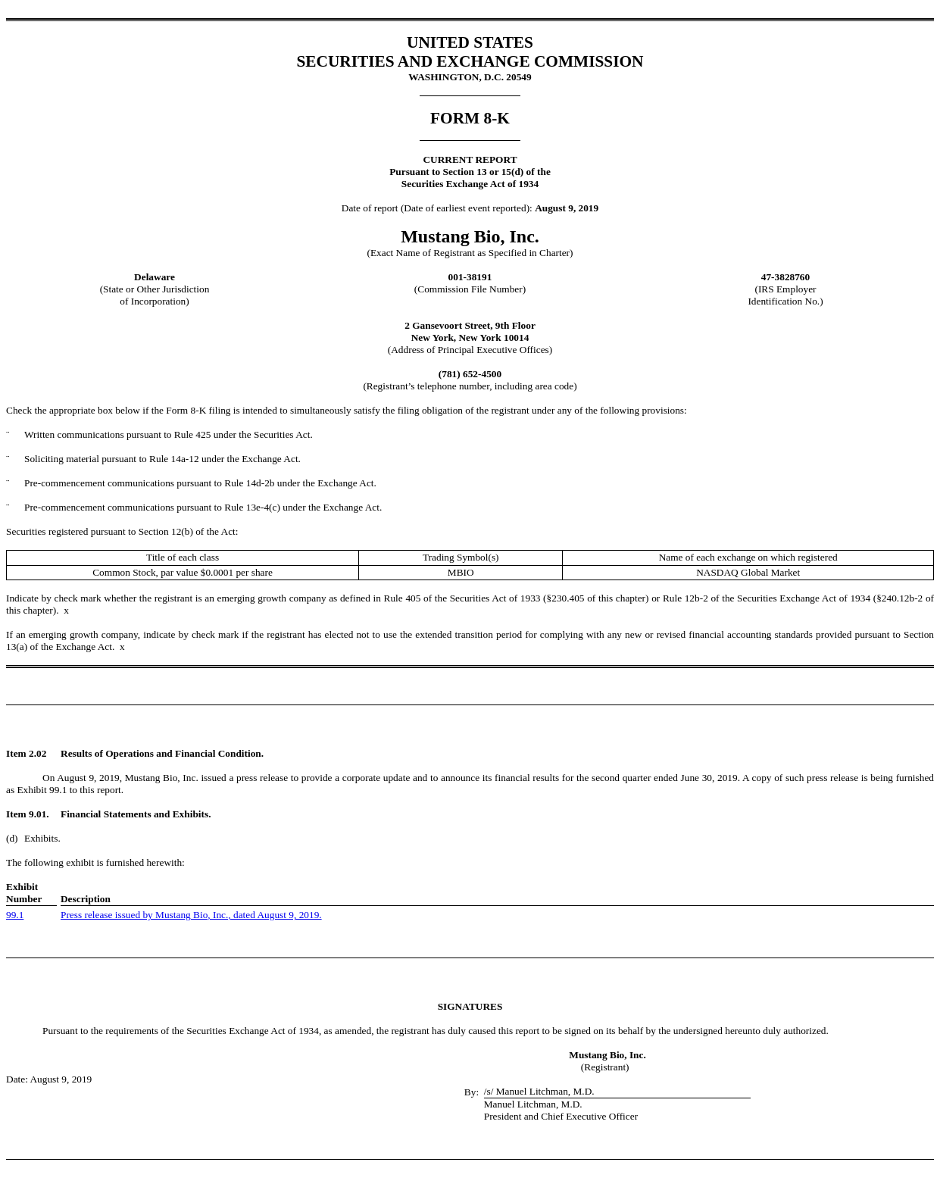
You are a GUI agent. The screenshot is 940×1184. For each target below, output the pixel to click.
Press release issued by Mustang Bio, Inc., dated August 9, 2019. (191, 914)
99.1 (14, 914)
